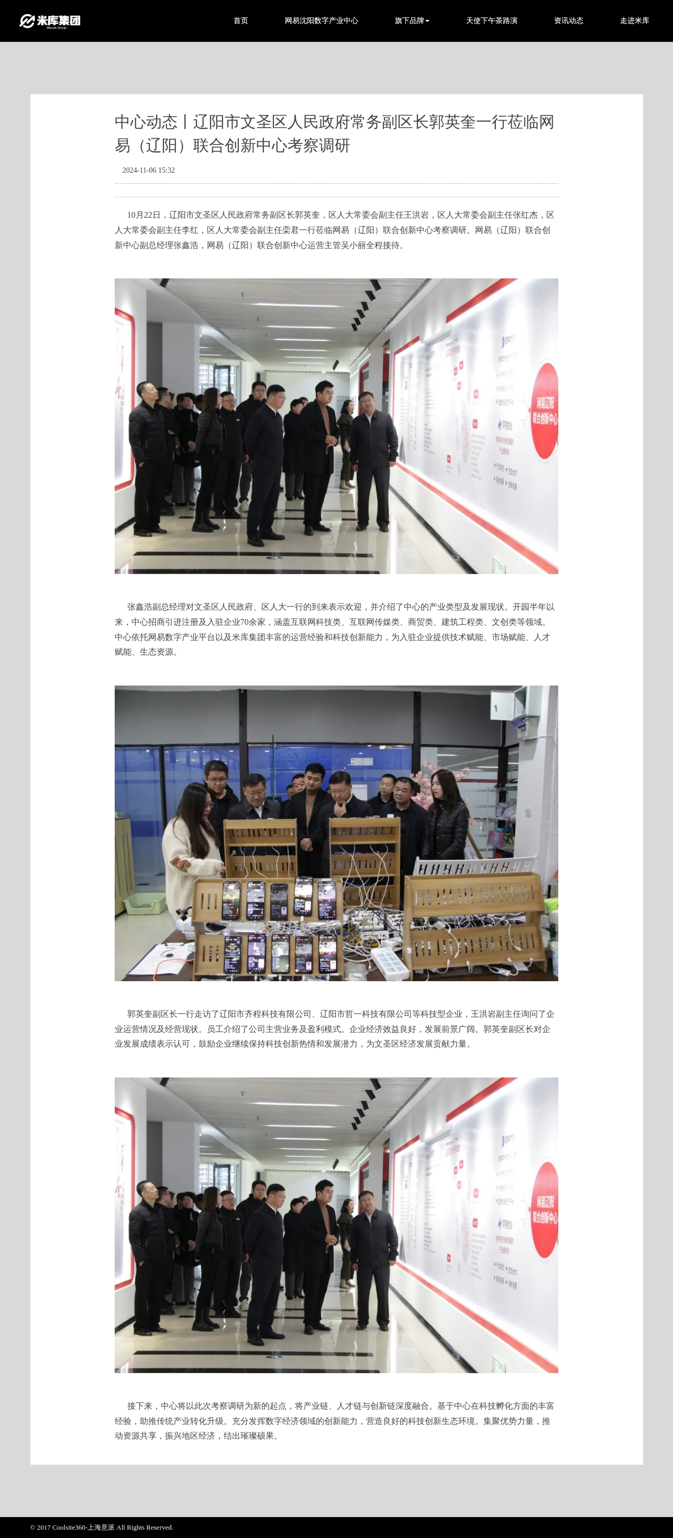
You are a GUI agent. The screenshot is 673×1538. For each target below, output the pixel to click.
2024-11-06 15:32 (149, 170)
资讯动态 (568, 21)
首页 (241, 21)
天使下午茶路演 (491, 21)
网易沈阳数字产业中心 (321, 21)
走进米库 (634, 21)
